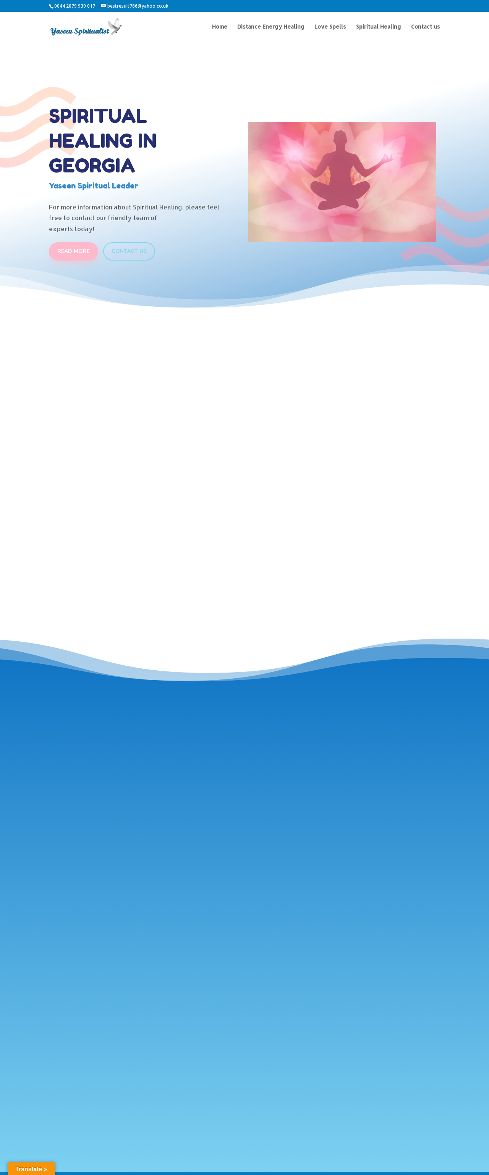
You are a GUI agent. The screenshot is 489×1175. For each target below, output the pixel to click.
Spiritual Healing (378, 27)
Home (219, 27)
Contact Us (129, 251)
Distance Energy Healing (270, 27)
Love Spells (330, 27)
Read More (73, 251)
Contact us (425, 27)
